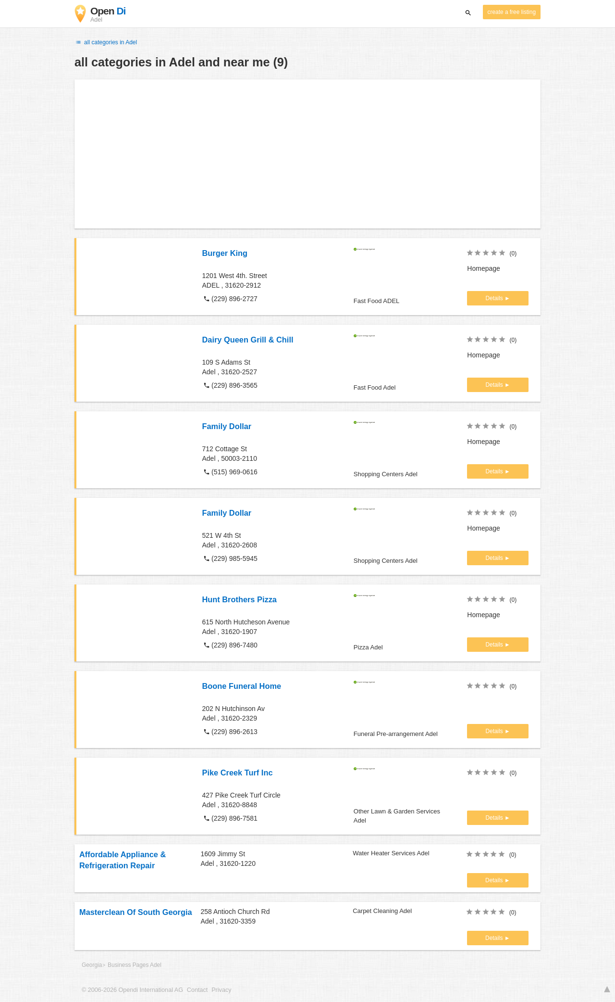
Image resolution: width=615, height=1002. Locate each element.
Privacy (221, 990)
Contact (197, 990)
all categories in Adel (105, 42)
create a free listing (512, 12)
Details (494, 298)
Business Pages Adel (134, 965)
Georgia (92, 965)
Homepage (483, 268)
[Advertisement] (307, 154)
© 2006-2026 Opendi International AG (132, 990)
